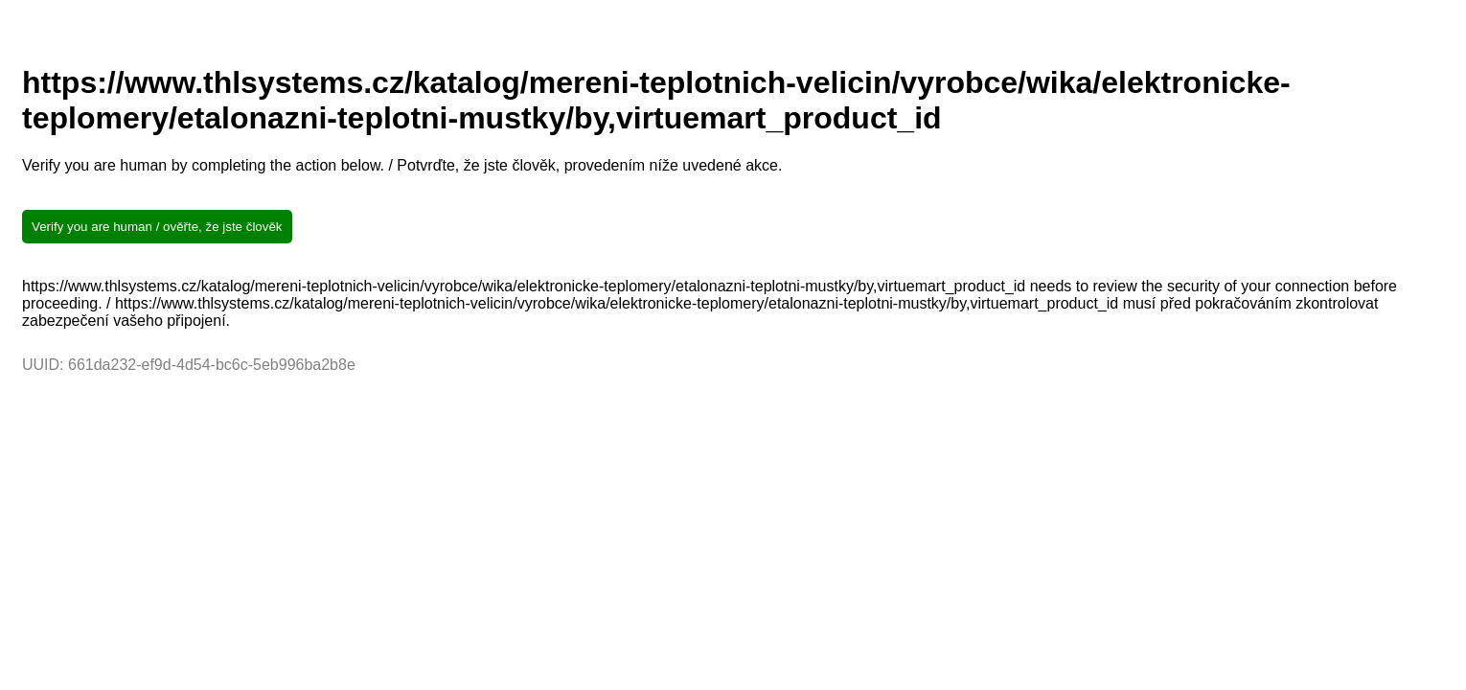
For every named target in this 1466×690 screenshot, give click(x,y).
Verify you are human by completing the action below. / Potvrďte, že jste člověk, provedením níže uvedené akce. (402, 165)
